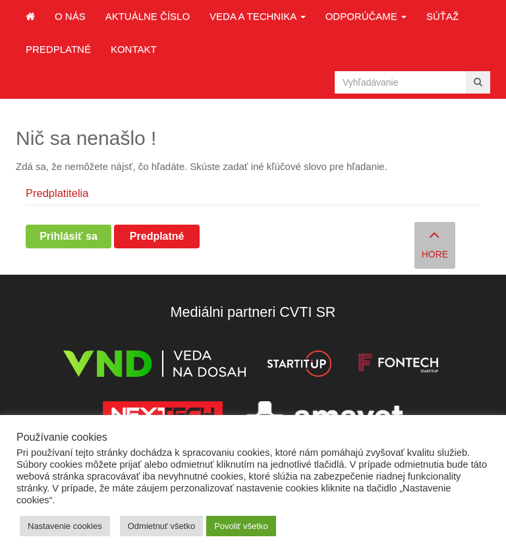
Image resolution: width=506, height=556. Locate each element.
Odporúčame (366, 16)
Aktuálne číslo (147, 16)
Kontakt (134, 49)
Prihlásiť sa (69, 236)
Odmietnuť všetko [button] (161, 526)
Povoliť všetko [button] (240, 526)
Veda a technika (258, 16)
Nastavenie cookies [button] (65, 526)
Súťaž (442, 16)
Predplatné (58, 49)
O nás (70, 16)
